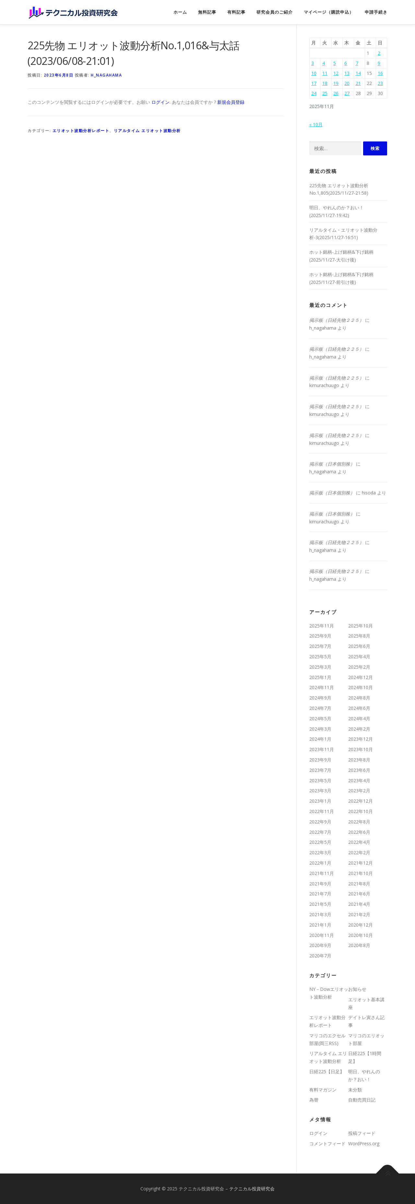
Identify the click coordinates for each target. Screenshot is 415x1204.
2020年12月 (360, 925)
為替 (313, 1100)
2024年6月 (359, 708)
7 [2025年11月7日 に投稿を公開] (357, 63)
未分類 (355, 1090)
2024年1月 (320, 739)
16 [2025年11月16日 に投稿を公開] (380, 73)
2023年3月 (320, 790)
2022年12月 (360, 801)
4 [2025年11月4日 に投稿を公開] (323, 63)
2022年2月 (359, 852)
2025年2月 (359, 667)
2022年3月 (320, 852)
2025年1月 (320, 677)
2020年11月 (321, 935)
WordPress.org (363, 1143)
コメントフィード (327, 1143)
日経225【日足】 (326, 1071)
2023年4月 (359, 780)
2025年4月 (359, 656)
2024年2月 (359, 729)
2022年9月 (320, 822)
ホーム (180, 12)
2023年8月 (359, 760)
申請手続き (376, 12)
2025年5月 (320, 656)
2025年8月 (359, 636)
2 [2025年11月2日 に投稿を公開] (379, 53)
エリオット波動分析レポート (81, 130)
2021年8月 (359, 884)
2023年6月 (359, 770)
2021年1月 (320, 925)
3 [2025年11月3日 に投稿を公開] (312, 63)
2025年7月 (320, 646)
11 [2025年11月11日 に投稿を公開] (324, 73)
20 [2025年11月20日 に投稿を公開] (347, 83)
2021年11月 (321, 873)
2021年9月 (320, 884)
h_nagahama (106, 75)
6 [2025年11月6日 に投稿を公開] (345, 63)
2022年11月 (321, 811)
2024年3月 (320, 729)
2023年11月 (321, 749)
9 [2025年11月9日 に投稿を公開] (379, 63)
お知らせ (357, 989)
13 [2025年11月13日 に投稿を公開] (347, 73)
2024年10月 (360, 687)
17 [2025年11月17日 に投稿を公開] (313, 83)
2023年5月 (320, 780)
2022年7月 (320, 832)
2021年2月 (359, 914)
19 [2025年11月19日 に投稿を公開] (335, 83)
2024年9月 (320, 698)
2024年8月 (359, 698)
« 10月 (316, 124)
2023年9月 (320, 760)
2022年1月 (320, 863)
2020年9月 (320, 945)
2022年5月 (320, 842)
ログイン (160, 102)
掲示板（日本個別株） (332, 464)
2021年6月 (359, 894)
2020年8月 (359, 945)
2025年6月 (359, 646)
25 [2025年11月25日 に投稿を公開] (324, 93)
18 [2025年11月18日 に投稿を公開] (324, 83)
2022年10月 (360, 811)
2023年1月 (320, 801)
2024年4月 (359, 718)
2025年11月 (321, 626)
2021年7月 (320, 894)
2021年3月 (320, 914)
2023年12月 (360, 739)
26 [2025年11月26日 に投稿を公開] (335, 93)
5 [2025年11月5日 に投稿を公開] (334, 63)
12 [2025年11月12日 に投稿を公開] (335, 73)
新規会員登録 (230, 102)
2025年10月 (360, 626)
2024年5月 (320, 718)
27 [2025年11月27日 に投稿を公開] (347, 93)
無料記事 (207, 12)
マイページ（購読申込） (329, 12)
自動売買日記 (361, 1100)
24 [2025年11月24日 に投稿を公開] (313, 93)
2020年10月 (360, 935)
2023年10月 (360, 749)
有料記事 (236, 12)
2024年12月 (360, 677)
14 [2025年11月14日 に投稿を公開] (358, 73)
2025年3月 (320, 667)
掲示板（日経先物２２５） (336, 320)
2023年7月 (320, 770)
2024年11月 (321, 687)
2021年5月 (320, 904)
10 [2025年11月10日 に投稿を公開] (313, 73)
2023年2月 (359, 790)
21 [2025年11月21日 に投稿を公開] (358, 83)
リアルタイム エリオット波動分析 (147, 130)
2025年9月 (320, 636)
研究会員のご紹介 (274, 12)
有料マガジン (323, 1090)
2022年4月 (359, 842)
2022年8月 (359, 822)
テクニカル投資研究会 (252, 1189)
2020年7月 (320, 956)
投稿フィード (361, 1133)
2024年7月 (320, 708)
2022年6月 (359, 832)
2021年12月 (360, 863)
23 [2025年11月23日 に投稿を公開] (380, 83)
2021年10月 (360, 873)
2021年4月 (359, 904)
